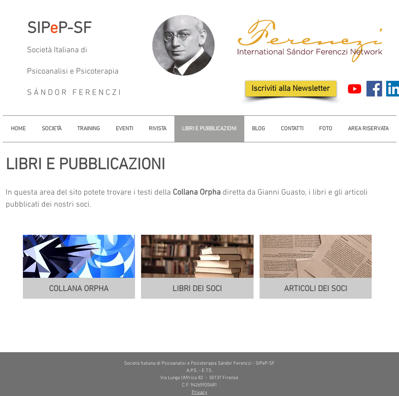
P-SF (75, 29)
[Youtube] (354, 88)
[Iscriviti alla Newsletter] (291, 88)
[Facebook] (374, 88)
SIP (38, 29)
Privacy (199, 392)
